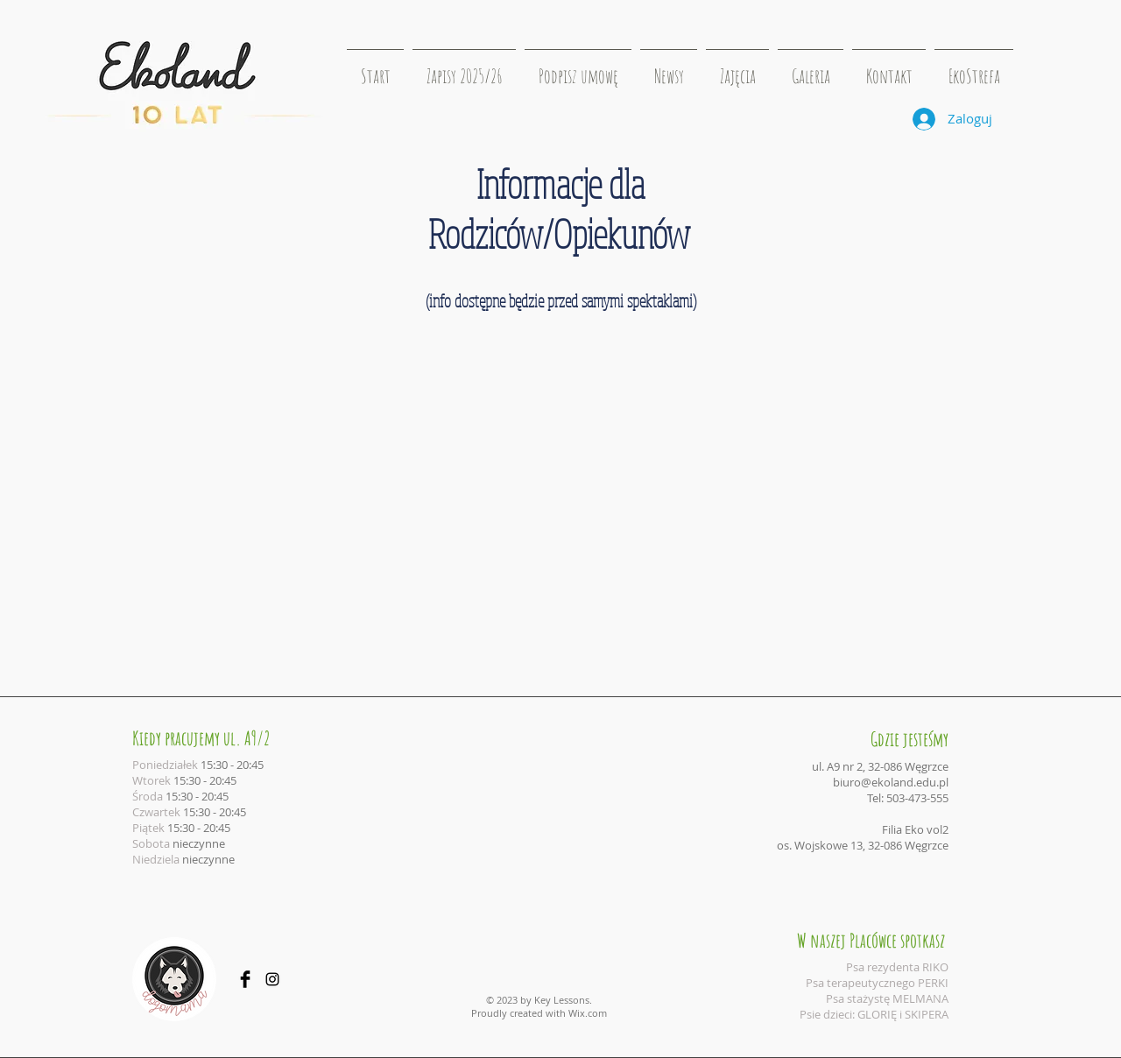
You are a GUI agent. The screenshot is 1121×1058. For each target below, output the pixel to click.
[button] (737, 68)
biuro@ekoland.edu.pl (890, 782)
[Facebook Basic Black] (245, 979)
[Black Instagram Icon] (272, 979)
